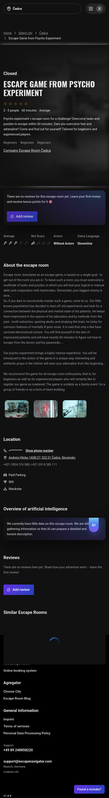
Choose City (12, 691)
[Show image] (16, 409)
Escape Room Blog (17, 698)
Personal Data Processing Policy (26, 733)
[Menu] (96, 8)
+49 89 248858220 (18, 750)
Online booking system (20, 671)
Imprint (8, 719)
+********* (15, 450)
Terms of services (16, 726)
